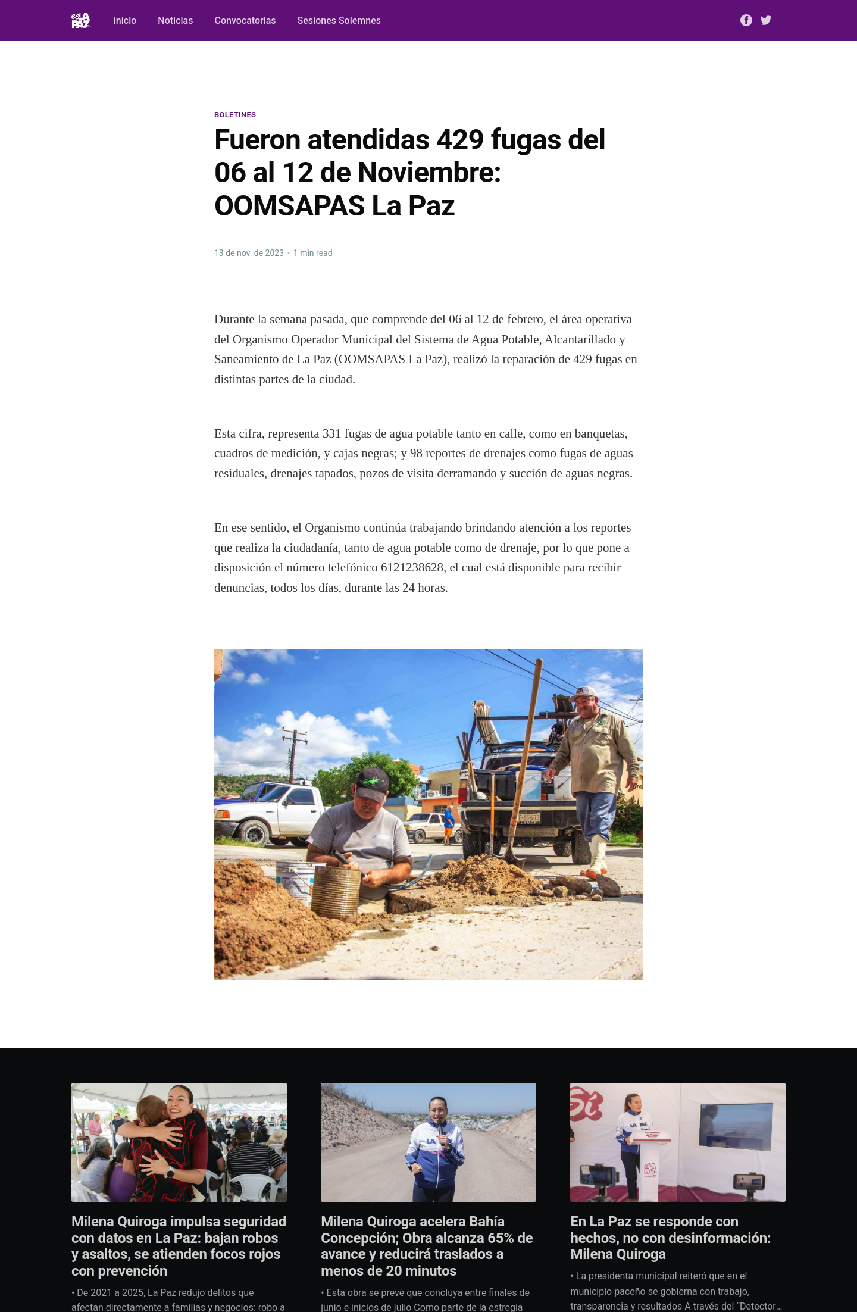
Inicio (124, 20)
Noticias (175, 20)
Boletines (235, 114)
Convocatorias (245, 20)
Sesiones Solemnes (339, 20)
